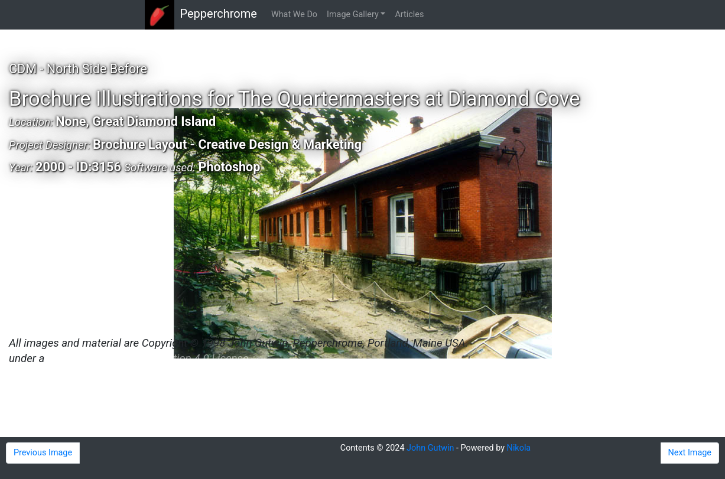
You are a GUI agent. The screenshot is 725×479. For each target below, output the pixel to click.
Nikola (519, 448)
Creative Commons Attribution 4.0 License (147, 358)
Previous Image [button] (43, 453)
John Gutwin (430, 448)
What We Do (294, 14)
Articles (409, 14)
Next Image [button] (689, 453)
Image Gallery (353, 14)
